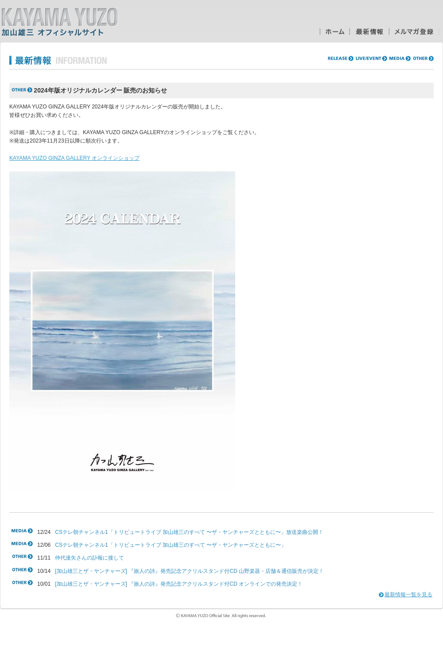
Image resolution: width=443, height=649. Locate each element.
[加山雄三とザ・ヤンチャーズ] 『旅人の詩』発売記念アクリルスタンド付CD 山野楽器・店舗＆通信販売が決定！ (189, 571)
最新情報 (369, 31)
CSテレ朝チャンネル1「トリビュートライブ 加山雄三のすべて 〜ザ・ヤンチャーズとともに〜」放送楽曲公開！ (189, 532)
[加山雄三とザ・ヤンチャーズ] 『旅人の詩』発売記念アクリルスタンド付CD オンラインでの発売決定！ (179, 584)
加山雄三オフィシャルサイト (60, 22)
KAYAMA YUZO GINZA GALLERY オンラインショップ (74, 158)
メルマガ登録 (414, 31)
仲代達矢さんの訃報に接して (89, 558)
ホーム (334, 31)
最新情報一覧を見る (408, 594)
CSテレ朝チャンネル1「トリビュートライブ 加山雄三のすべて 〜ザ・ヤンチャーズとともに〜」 (170, 545)
